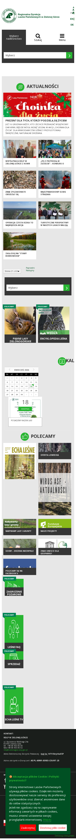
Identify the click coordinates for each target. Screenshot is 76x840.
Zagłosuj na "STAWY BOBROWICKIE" (16, 254)
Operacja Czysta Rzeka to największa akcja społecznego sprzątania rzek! (19, 226)
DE (72, 25)
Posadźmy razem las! (21, 420)
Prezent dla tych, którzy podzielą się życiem (36, 120)
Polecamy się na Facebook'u (13, 572)
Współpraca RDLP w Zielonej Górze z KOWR (17, 162)
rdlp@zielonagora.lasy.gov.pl (16, 750)
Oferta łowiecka (50, 455)
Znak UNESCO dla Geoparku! (50, 552)
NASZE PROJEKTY (49, 531)
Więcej (47, 819)
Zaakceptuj (28, 828)
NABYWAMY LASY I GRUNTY (18, 531)
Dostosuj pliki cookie (53, 828)
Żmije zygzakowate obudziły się (15, 193)
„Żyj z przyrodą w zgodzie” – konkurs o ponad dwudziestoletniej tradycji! (55, 165)
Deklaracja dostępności (64, 836)
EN (71, 19)
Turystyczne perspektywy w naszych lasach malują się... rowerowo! (55, 225)
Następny (30, 270)
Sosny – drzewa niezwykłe (19, 551)
